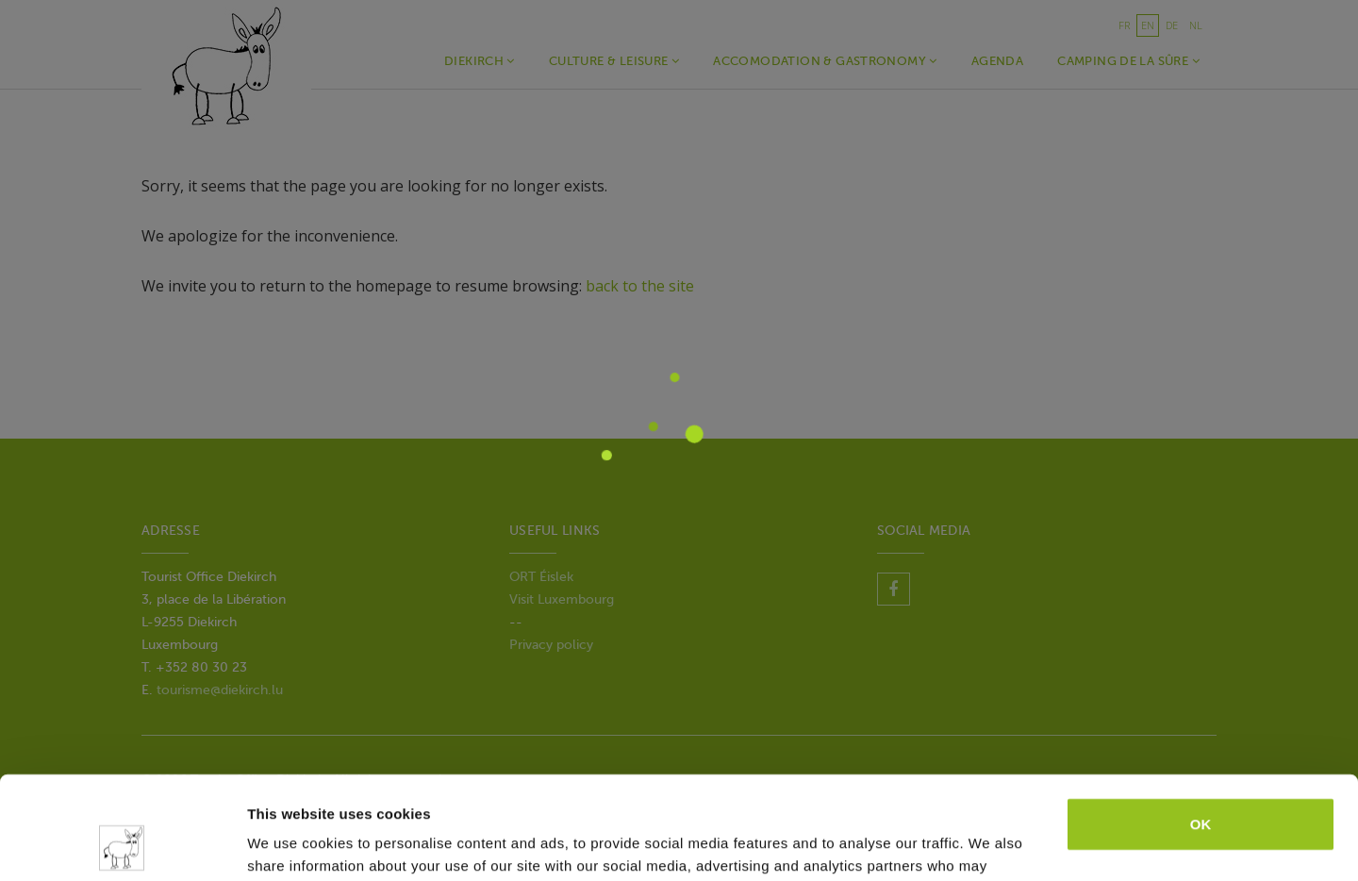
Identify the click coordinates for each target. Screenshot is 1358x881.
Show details (291, 844)
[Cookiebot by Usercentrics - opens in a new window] (122, 844)
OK (1201, 728)
